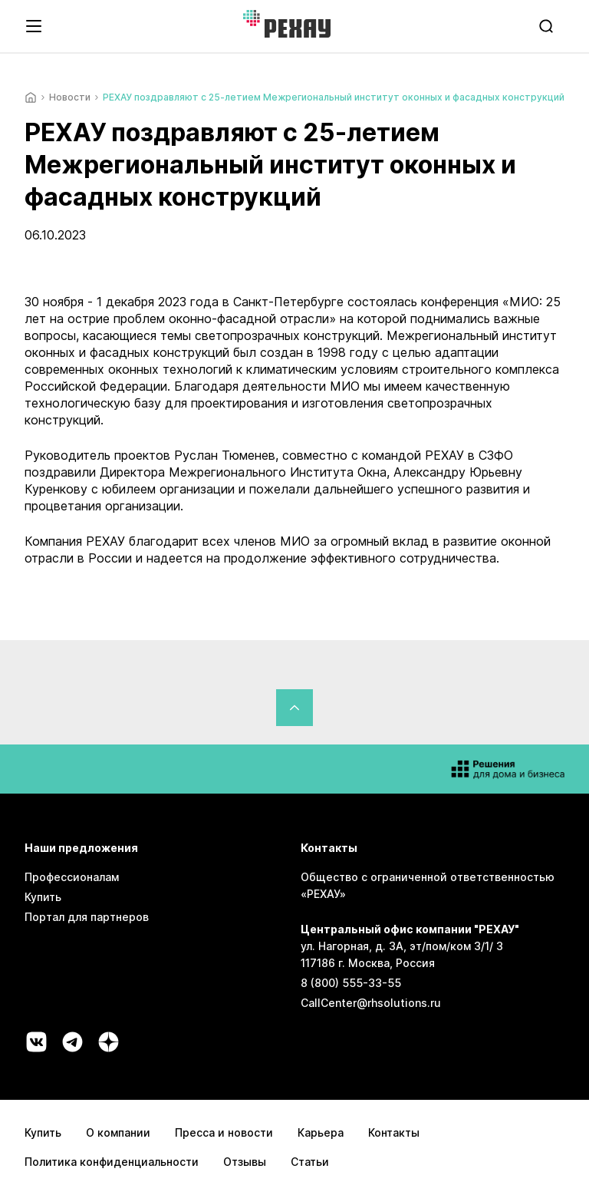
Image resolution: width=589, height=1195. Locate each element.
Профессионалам (72, 876)
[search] (547, 26)
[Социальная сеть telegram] (72, 1042)
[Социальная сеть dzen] (108, 1042)
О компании (118, 1132)
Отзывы (244, 1161)
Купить (43, 896)
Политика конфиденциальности (112, 1161)
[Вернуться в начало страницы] (294, 707)
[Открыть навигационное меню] (34, 26)
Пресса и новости (224, 1132)
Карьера (321, 1132)
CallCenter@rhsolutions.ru (371, 1002)
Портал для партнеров (87, 916)
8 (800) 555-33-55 (351, 982)
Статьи (310, 1161)
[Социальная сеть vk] (36, 1042)
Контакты (394, 1132)
